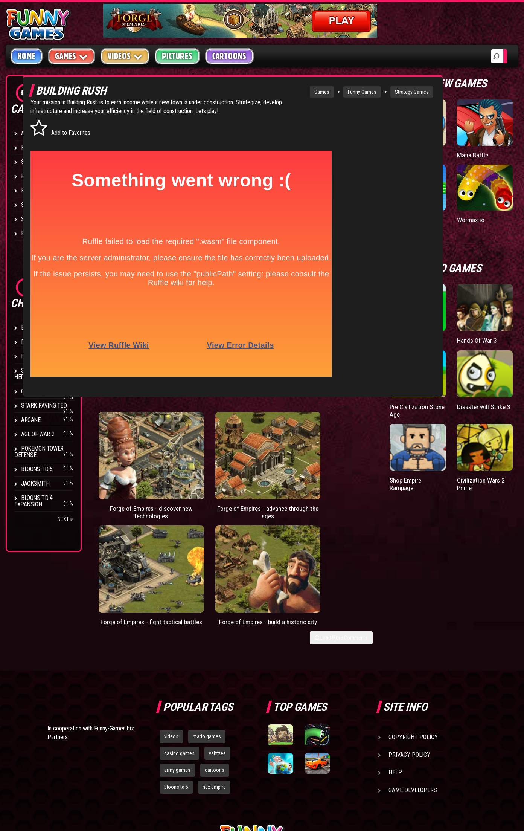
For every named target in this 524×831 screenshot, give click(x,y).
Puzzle (30, 147)
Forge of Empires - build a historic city (369, 479)
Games (288, 92)
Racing (30, 190)
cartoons (214, 663)
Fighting (32, 176)
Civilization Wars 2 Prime (493, 454)
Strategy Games (378, 92)
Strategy (33, 219)
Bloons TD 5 (37, 469)
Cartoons (229, 56)
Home (26, 56)
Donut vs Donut (438, 156)
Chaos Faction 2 (42, 391)
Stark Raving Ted (44, 405)
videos (171, 629)
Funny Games (328, 92)
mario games (207, 629)
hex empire (214, 680)
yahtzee (217, 646)
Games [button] (71, 55)
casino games (179, 646)
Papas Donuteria (439, 331)
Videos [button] (125, 55)
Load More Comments (377, 499)
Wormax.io (489, 210)
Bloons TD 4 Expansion (33, 501)
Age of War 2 (37, 434)
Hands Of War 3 (493, 331)
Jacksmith (35, 483)
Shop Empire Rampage (443, 454)
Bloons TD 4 (37, 327)
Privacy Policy (409, 647)
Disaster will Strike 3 (492, 389)
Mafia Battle (491, 152)
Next (65, 519)
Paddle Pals (442, 210)
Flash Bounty (39, 341)
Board (29, 233)
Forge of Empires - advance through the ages (212, 483)
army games (177, 663)
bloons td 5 (176, 680)
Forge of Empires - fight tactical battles (291, 479)
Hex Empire (35, 356)
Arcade (31, 133)
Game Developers (412, 683)
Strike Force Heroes (34, 373)
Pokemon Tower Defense (39, 451)
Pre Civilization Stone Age (440, 392)
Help (395, 665)
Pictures (177, 56)
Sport (29, 204)
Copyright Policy (413, 630)
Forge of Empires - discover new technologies (133, 483)
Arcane (31, 419)
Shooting (33, 161)
